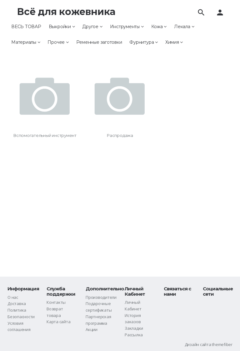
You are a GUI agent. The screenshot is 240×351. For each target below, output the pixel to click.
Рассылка (134, 335)
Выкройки (62, 26)
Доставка (17, 303)
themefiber (222, 344)
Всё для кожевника (66, 12)
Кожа (159, 26)
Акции (92, 329)
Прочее (58, 42)
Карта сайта (58, 321)
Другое (92, 26)
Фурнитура (143, 42)
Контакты (56, 302)
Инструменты (127, 26)
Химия (174, 42)
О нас (13, 297)
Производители (101, 297)
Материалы (25, 42)
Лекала (184, 26)
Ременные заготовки (99, 42)
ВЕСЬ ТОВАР (26, 26)
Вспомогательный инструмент (45, 135)
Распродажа (120, 135)
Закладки (134, 328)
